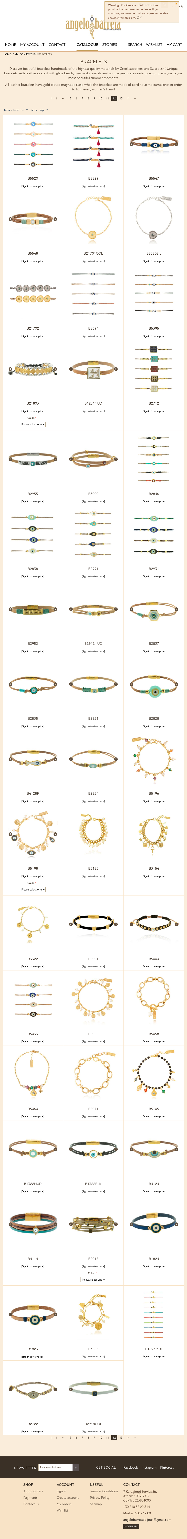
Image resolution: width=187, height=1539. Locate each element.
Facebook (130, 1468)
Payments (30, 1498)
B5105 (154, 1109)
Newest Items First (16, 110)
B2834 (93, 794)
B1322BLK (93, 1184)
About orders (33, 1491)
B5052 (93, 1034)
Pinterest (166, 1468)
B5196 (154, 794)
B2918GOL (93, 1424)
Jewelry (31, 54)
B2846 (154, 494)
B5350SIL (153, 254)
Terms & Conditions (104, 1491)
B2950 (33, 644)
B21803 (33, 404)
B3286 (93, 1349)
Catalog (18, 54)
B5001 (93, 959)
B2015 (93, 1259)
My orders (64, 1504)
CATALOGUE (87, 45)
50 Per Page (39, 110)
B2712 (154, 404)
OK (139, 18)
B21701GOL (93, 254)
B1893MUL (154, 1349)
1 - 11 (53, 98)
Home (7, 54)
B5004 (154, 959)
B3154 (154, 869)
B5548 (33, 254)
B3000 (93, 494)
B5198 (33, 869)
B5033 (33, 1034)
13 (121, 98)
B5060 (33, 1109)
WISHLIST (154, 45)
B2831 (93, 719)
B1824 (154, 1259)
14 (127, 98)
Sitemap (96, 1504)
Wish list (62, 1510)
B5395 (154, 329)
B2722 (33, 1424)
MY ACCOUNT (32, 45)
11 (107, 98)
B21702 (33, 329)
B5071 (93, 1109)
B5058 (154, 1034)
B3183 (93, 869)
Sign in (61, 1491)
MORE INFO (131, 1526)
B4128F (33, 794)
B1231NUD (93, 404)
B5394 (93, 329)
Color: (31, 418)
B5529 (93, 179)
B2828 (154, 719)
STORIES (109, 45)
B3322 (33, 959)
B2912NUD (93, 644)
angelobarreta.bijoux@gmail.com (147, 1520)
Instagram (149, 1468)
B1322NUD (33, 1184)
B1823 (33, 1349)
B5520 (33, 179)
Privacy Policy (99, 1498)
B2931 (154, 569)
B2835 (33, 719)
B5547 (154, 179)
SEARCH (135, 45)
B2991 (93, 569)
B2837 (154, 644)
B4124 (154, 1184)
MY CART (174, 45)
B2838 (33, 569)
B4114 (33, 1259)
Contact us (31, 1504)
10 (100, 98)
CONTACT (57, 45)
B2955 (33, 494)
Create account (68, 1498)
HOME (10, 45)
